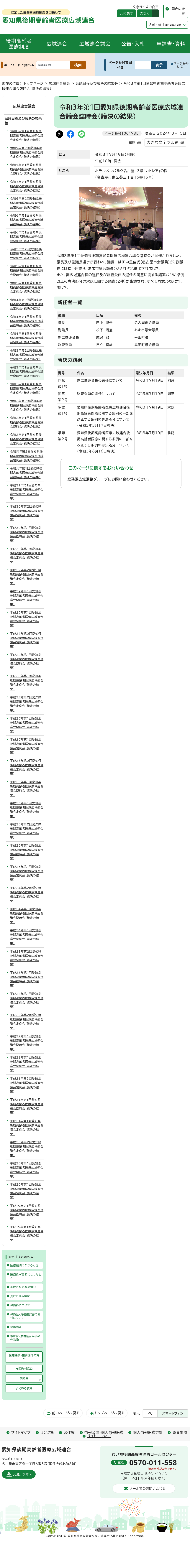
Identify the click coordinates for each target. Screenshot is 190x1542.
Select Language (165, 24)
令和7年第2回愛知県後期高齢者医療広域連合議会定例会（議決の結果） (26, 152)
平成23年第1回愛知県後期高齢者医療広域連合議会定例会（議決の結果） (26, 1000)
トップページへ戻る (110, 1413)
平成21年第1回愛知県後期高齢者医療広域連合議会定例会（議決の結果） (26, 1127)
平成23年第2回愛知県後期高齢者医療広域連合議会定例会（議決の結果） (26, 958)
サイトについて (99, 1436)
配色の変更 (178, 11)
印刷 (132, 142)
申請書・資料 (171, 43)
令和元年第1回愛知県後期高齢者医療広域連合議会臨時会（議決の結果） (26, 473)
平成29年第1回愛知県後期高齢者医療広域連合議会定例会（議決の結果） (26, 619)
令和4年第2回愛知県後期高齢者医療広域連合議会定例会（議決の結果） (26, 304)
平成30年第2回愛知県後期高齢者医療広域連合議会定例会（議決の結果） (26, 513)
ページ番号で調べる (120, 65)
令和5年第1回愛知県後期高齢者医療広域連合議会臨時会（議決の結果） (26, 270)
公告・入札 (133, 43)
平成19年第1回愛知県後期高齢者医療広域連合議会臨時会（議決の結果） (26, 1212)
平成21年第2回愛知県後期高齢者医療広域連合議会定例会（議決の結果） (26, 1085)
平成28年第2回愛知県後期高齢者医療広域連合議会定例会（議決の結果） (26, 640)
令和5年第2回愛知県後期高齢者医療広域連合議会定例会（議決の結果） (26, 253)
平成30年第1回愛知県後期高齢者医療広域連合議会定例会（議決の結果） (26, 555)
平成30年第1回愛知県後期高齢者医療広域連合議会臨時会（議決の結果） (26, 534)
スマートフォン (172, 1413)
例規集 (30, 1379)
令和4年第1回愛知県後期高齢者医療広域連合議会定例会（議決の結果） (26, 338)
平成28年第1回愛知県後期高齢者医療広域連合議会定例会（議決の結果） (26, 682)
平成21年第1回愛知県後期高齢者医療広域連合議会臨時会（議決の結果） (26, 1106)
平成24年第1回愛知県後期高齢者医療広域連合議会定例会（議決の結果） (26, 937)
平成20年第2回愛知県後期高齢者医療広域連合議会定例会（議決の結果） (26, 1149)
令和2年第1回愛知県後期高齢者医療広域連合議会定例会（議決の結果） (26, 439)
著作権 (69, 1432)
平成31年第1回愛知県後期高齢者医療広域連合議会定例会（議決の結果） (26, 492)
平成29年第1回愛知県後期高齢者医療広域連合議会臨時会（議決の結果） (26, 598)
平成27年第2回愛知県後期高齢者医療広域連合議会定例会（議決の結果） (26, 704)
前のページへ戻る (66, 1413)
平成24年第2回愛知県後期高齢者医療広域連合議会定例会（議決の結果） (26, 894)
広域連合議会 (95, 43)
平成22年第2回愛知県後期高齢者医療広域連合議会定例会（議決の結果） (26, 1021)
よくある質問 (24, 1388)
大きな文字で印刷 (163, 142)
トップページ (33, 83)
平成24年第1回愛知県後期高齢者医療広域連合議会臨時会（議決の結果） (26, 916)
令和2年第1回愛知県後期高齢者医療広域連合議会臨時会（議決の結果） (26, 422)
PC (150, 1413)
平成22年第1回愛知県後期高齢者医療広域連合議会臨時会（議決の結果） (26, 1043)
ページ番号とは (181, 65)
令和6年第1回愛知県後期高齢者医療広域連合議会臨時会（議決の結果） (26, 220)
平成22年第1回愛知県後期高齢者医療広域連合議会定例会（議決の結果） (26, 1064)
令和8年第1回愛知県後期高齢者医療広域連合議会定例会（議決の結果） (26, 135)
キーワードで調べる (19, 65)
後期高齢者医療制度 (19, 43)
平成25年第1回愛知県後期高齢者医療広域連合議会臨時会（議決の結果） (26, 852)
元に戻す (125, 13)
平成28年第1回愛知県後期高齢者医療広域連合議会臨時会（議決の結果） (26, 661)
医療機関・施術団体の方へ (24, 1357)
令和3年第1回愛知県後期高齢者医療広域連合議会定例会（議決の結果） (26, 388)
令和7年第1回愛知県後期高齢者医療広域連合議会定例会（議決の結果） (26, 186)
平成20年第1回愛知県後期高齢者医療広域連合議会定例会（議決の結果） (26, 1191)
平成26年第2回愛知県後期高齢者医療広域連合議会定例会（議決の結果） (26, 767)
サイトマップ (21, 1432)
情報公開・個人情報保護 (103, 1432)
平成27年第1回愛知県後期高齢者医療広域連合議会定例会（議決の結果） (26, 746)
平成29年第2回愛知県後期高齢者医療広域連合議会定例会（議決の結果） (26, 577)
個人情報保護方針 (148, 1432)
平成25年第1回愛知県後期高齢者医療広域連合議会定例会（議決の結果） (26, 873)
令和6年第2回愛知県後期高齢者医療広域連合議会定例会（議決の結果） (26, 203)
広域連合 (57, 43)
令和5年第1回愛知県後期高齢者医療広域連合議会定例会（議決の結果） (26, 287)
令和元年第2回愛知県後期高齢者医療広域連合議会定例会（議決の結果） (26, 456)
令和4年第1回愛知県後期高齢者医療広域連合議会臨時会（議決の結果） (26, 321)
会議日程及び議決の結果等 (97, 83)
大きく (143, 13)
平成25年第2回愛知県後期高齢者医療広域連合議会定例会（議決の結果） (26, 831)
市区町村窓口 (24, 1368)
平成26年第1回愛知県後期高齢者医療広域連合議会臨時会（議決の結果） (26, 788)
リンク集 (47, 1432)
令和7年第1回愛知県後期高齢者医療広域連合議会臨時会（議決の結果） (26, 169)
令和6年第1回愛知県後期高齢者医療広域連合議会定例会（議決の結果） (26, 237)
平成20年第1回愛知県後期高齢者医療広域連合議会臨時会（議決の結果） (26, 1170)
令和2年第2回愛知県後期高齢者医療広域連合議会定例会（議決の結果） (26, 405)
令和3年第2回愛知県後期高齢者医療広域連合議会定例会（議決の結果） (26, 355)
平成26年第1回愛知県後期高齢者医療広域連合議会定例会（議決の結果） (26, 810)
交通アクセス (22, 1474)
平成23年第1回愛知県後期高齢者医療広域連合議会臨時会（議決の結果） (26, 979)
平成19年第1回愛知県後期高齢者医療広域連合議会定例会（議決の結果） (26, 1233)
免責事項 (179, 1432)
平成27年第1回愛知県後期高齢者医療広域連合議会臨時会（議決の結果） (26, 725)
